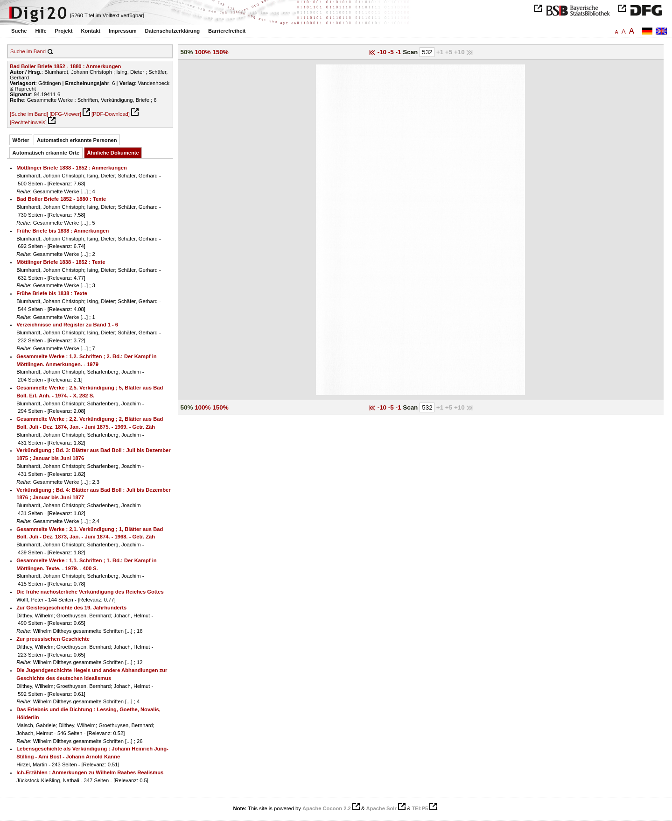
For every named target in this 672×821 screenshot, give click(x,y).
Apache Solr (381, 808)
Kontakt (90, 31)
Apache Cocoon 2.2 (326, 808)
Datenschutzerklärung (172, 31)
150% (220, 52)
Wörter (21, 140)
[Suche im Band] (29, 114)
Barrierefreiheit (226, 31)
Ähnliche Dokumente (113, 153)
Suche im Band (28, 51)
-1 (399, 52)
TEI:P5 (420, 808)
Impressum (123, 31)
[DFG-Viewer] (65, 114)
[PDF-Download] (110, 114)
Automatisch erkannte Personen (77, 140)
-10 (383, 52)
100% (202, 52)
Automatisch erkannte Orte (46, 153)
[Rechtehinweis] (28, 122)
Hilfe (40, 31)
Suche (19, 31)
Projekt (64, 31)
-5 (392, 52)
